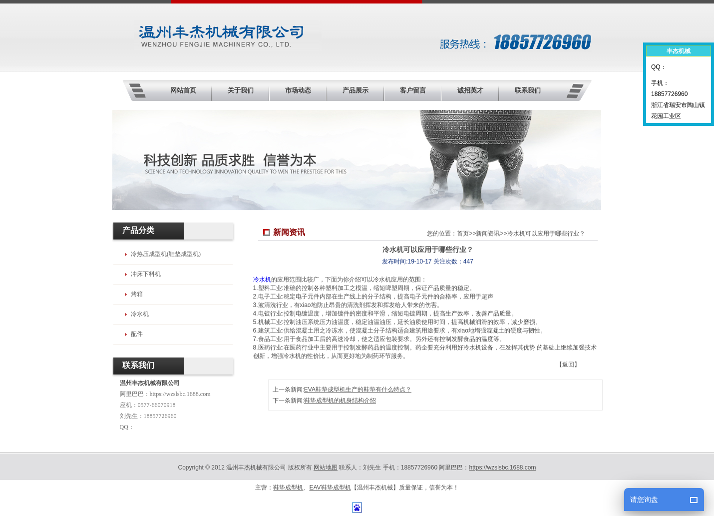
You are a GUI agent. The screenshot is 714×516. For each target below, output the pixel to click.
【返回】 (568, 364)
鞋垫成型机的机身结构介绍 (340, 400)
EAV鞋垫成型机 (330, 487)
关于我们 (241, 90)
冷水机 (262, 279)
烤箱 (137, 294)
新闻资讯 (488, 233)
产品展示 (355, 90)
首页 (463, 233)
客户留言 (413, 90)
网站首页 (183, 90)
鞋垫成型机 (288, 487)
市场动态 (298, 90)
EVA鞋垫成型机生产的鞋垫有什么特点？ (357, 389)
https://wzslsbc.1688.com (180, 394)
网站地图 (326, 467)
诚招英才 (470, 90)
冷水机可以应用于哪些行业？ (546, 233)
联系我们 (528, 90)
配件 (137, 334)
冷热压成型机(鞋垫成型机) (166, 254)
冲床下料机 (146, 274)
